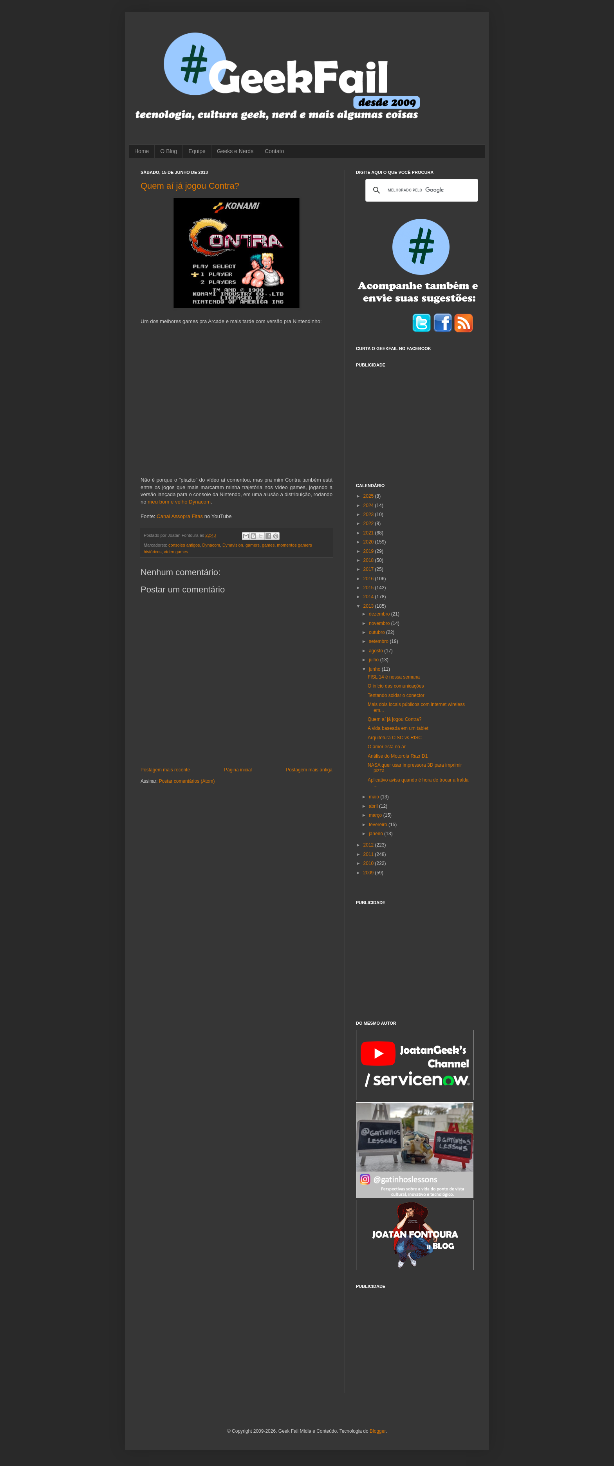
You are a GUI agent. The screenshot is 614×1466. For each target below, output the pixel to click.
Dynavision (232, 545)
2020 (369, 542)
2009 (369, 873)
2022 (369, 523)
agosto (376, 651)
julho (374, 660)
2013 (369, 606)
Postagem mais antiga (309, 770)
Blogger (378, 1431)
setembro (379, 641)
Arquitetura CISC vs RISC (395, 737)
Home (141, 151)
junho (375, 669)
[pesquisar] (420, 190)
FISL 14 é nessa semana (394, 677)
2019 (369, 551)
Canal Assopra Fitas (180, 516)
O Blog (168, 151)
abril (374, 806)
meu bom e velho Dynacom (179, 502)
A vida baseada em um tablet (398, 728)
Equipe (197, 151)
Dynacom (211, 545)
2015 (369, 587)
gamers (253, 545)
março (376, 815)
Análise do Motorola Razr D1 (398, 756)
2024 (369, 505)
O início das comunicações (396, 686)
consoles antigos (184, 545)
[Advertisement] (414, 420)
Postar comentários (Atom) (187, 781)
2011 (369, 854)
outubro (377, 632)
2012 (369, 845)
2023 (369, 514)
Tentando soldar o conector (396, 695)
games (268, 545)
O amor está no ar (387, 746)
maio (374, 797)
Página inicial (238, 770)
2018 (369, 560)
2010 (369, 863)
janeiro (376, 833)
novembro (380, 623)
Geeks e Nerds (235, 151)
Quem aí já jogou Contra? (190, 186)
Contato (274, 151)
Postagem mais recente (165, 770)
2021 (369, 533)
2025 (369, 496)
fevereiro (378, 824)
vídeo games (176, 551)
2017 (369, 569)
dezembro (380, 614)
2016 (369, 578)
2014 (369, 596)
